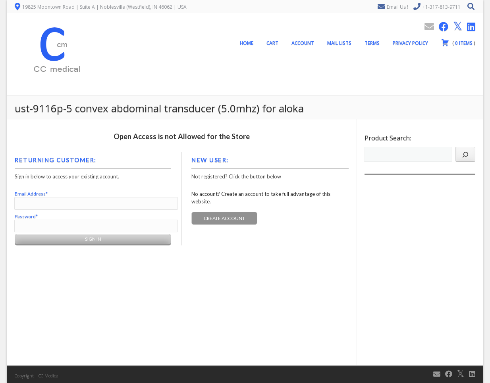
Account (302, 43)
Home (246, 43)
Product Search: (388, 138)
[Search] (465, 154)
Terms (372, 43)
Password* (26, 216)
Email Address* (31, 194)
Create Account (224, 218)
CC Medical (49, 376)
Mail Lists (339, 43)
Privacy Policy (410, 43)
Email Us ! (397, 7)
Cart (272, 43)
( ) (458, 42)
